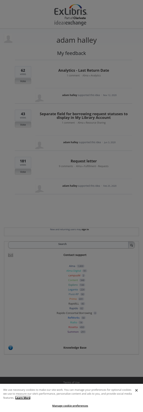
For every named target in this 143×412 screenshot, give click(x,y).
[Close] (136, 390)
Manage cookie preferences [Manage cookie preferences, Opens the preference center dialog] (70, 406)
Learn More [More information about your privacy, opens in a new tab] (23, 398)
